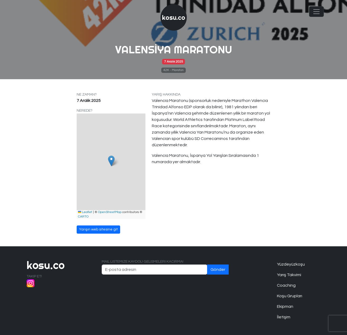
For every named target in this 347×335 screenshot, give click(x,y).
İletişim (283, 317)
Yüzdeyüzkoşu (291, 264)
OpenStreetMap (109, 212)
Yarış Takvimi (289, 275)
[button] (111, 160)
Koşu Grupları (289, 296)
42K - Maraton (173, 70)
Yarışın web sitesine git (98, 229)
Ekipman (285, 306)
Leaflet (85, 212)
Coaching (286, 285)
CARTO (83, 216)
